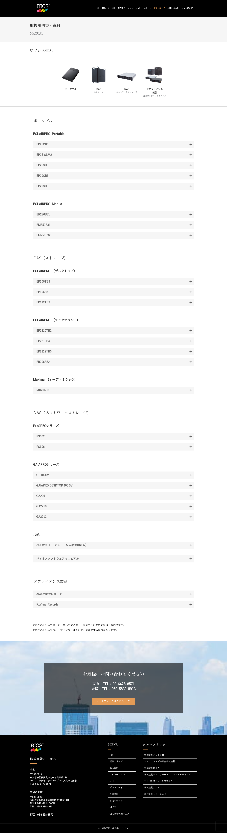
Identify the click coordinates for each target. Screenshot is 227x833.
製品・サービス (108, 8)
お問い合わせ (173, 8)
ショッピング (187, 8)
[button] (113, 144)
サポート (147, 8)
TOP (97, 8)
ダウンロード (159, 8)
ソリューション (134, 8)
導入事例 (121, 8)
